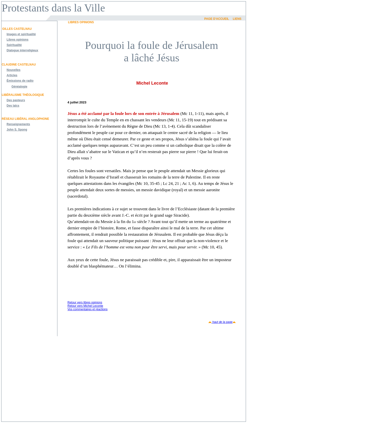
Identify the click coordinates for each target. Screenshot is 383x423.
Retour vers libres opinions (84, 302)
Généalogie (19, 86)
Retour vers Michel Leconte (85, 306)
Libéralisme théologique (23, 95)
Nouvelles (14, 70)
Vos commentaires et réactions (87, 309)
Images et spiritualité (21, 34)
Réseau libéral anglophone (25, 119)
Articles (12, 75)
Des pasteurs (16, 100)
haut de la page (222, 322)
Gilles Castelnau (17, 29)
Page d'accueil (216, 19)
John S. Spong (17, 129)
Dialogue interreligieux (22, 50)
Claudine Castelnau (19, 64)
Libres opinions (17, 39)
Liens (237, 19)
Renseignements (18, 124)
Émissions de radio (20, 80)
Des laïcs (13, 105)
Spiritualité (14, 45)
